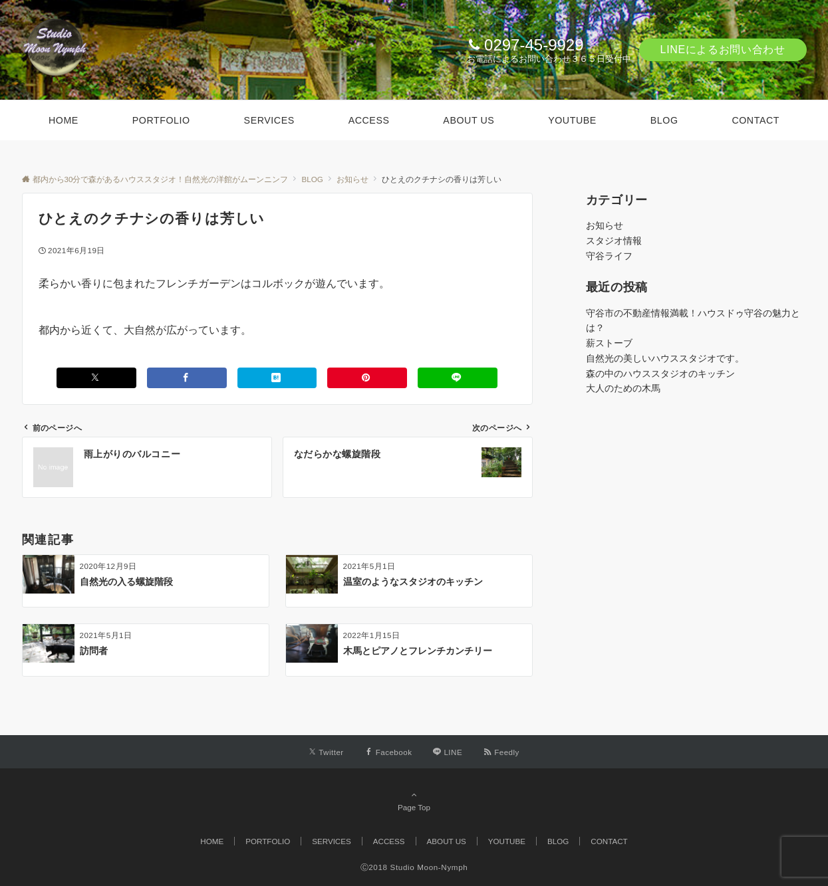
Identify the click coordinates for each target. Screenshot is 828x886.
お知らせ (604, 225)
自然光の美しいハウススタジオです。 (665, 358)
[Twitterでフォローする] (326, 752)
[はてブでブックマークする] (277, 378)
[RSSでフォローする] (501, 752)
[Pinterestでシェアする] (367, 378)
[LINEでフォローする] (447, 752)
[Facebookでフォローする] (388, 752)
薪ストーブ (609, 343)
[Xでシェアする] (96, 378)
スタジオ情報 (614, 240)
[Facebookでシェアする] (187, 378)
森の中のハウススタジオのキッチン (660, 373)
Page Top (414, 801)
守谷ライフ (609, 256)
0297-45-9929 (533, 45)
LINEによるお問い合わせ (722, 49)
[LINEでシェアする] (457, 378)
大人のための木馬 (623, 388)
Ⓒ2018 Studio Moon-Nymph (414, 867)
